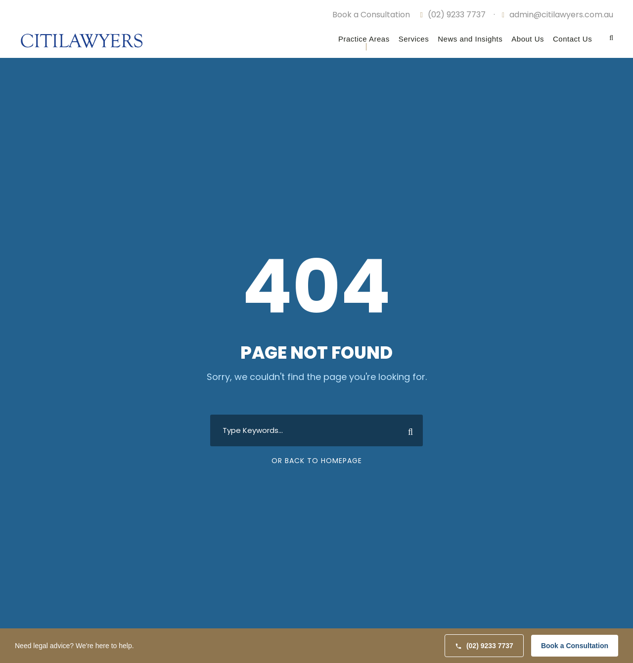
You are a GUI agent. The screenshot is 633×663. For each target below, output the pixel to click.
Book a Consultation (574, 646)
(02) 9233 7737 (452, 14)
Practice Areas (364, 39)
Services (414, 39)
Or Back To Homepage (316, 461)
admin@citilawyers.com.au (557, 14)
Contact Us (572, 39)
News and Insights (470, 39)
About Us (527, 39)
